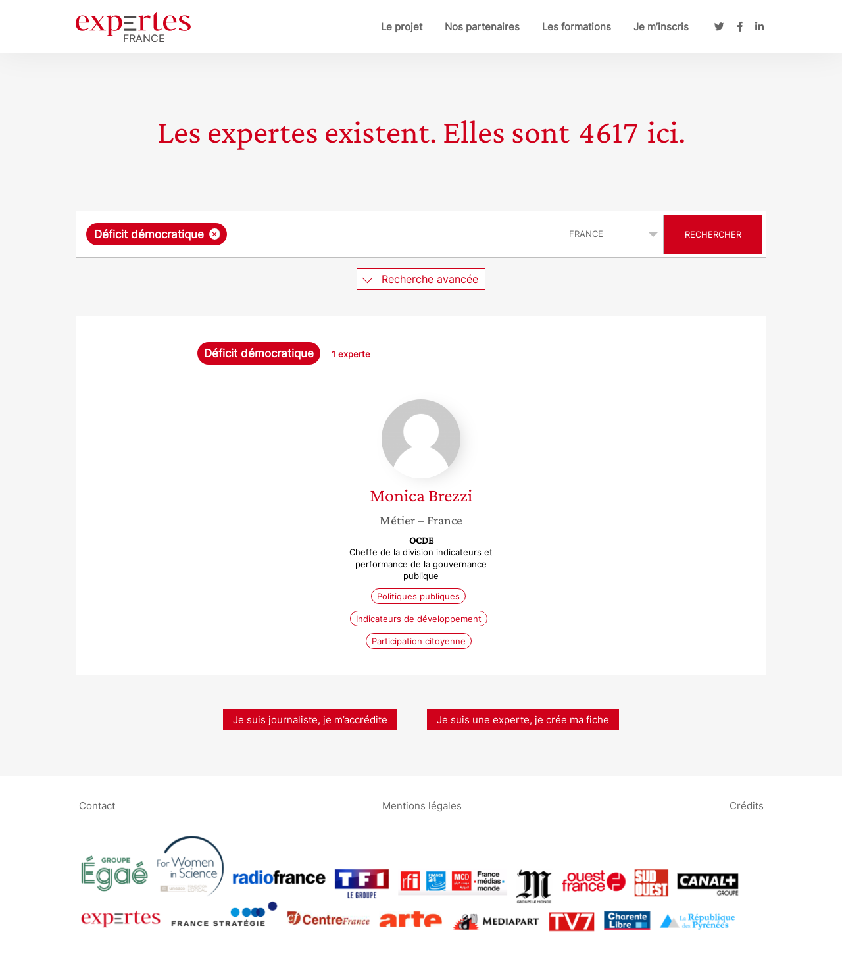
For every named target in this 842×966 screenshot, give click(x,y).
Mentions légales (422, 805)
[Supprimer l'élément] (214, 234)
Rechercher (713, 234)
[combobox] (314, 234)
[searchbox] (365, 234)
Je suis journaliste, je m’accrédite (310, 719)
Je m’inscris (661, 26)
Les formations (576, 26)
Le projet (401, 26)
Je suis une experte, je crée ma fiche (523, 719)
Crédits (747, 805)
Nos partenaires (482, 26)
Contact (97, 805)
